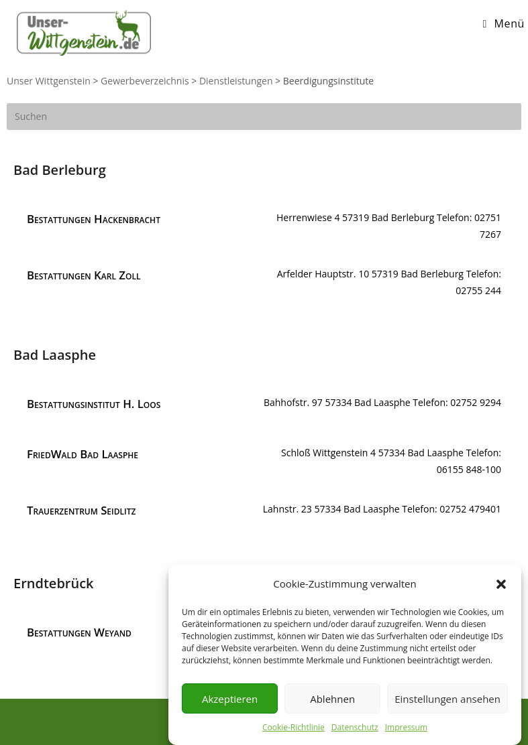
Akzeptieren (230, 700)
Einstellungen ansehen (447, 700)
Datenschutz (354, 730)
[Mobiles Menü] (503, 23)
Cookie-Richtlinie (293, 730)
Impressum (406, 730)
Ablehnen (332, 700)
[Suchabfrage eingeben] (264, 116)
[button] (501, 586)
